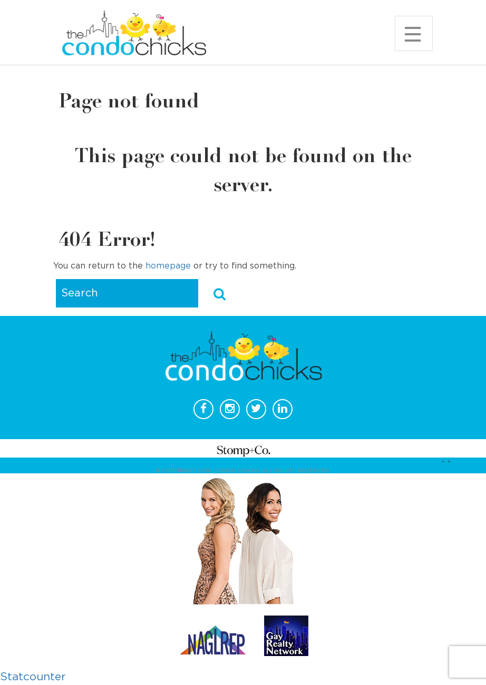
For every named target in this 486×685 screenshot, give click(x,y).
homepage (168, 266)
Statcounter (33, 676)
